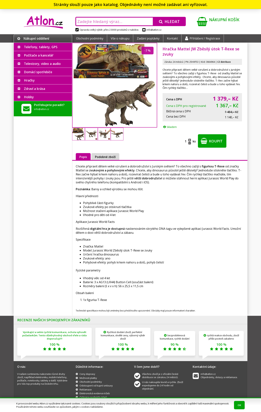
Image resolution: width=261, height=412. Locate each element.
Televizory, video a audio (42, 63)
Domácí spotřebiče (38, 72)
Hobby (29, 97)
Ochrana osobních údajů (93, 397)
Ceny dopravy (87, 374)
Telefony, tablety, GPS (40, 47)
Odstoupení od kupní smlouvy (96, 385)
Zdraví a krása (34, 88)
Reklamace (86, 389)
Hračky (29, 80)
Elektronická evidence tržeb (95, 393)
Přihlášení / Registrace (202, 38)
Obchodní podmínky (89, 38)
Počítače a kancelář (38, 55)
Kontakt (172, 38)
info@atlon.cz (151, 29)
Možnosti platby (88, 378)
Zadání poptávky (148, 38)
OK (239, 405)
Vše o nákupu (120, 38)
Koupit (212, 141)
